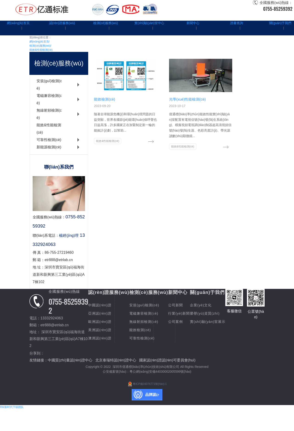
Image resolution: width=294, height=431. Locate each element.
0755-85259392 (277, 8)
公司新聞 (210, 305)
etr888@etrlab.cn (54, 325)
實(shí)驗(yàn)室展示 (107, 375)
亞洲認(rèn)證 (100, 313)
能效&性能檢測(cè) (41, 49)
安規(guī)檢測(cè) (49, 84)
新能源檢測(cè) (49, 147)
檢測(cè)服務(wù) (40, 45)
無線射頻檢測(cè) (49, 114)
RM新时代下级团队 (12, 429)
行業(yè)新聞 (214, 313)
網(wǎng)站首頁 (39, 41)
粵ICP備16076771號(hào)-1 (147, 405)
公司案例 (210, 322)
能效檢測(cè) (158, 330)
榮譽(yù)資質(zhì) (104, 367)
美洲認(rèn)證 (100, 330)
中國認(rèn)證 (100, 305)
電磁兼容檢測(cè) (49, 99)
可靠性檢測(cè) (49, 140)
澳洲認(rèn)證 (100, 338)
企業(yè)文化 (99, 359)
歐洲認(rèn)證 (100, 322)
